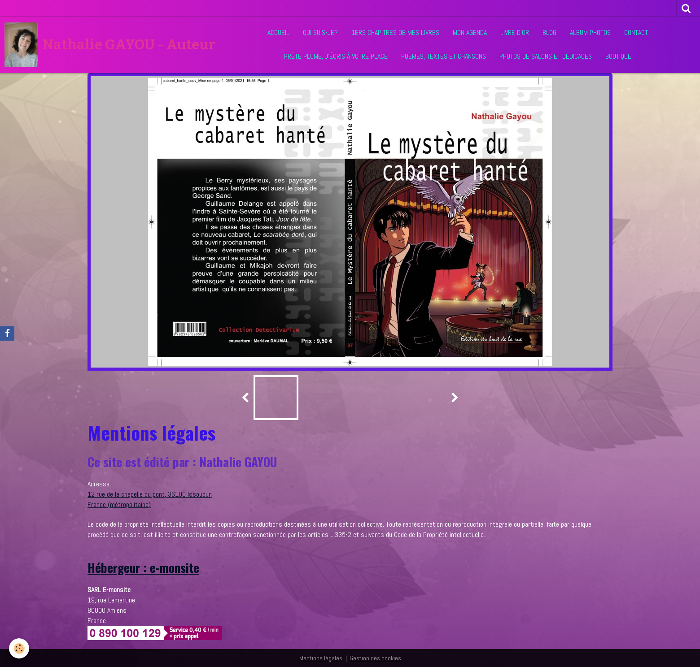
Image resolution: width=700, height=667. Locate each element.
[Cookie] (19, 648)
